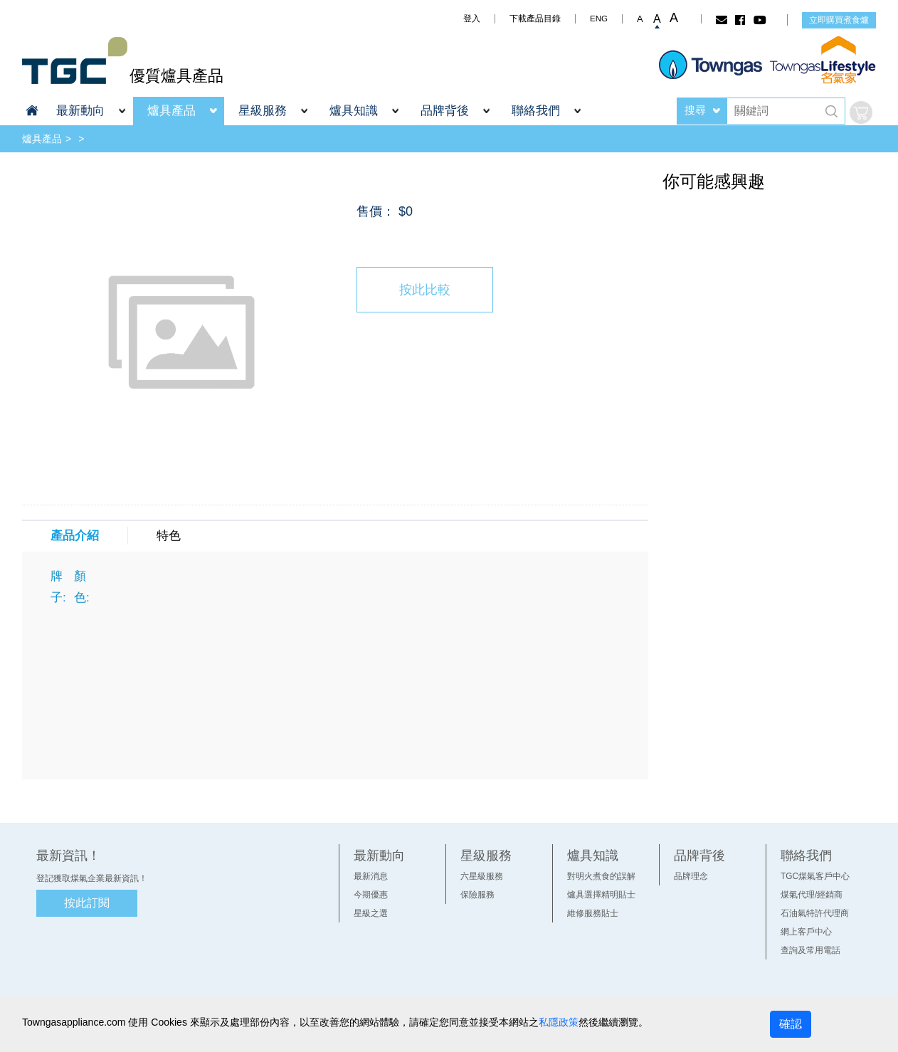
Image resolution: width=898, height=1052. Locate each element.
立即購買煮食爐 (839, 20)
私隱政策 (559, 1022)
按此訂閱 (87, 903)
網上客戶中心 (806, 932)
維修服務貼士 (592, 913)
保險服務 (477, 895)
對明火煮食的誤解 (601, 876)
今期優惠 (371, 895)
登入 (471, 18)
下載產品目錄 (535, 18)
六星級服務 (481, 876)
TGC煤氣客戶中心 (815, 876)
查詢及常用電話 (810, 950)
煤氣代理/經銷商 (811, 895)
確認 (790, 1024)
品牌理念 (691, 876)
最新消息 (371, 876)
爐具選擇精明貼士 (601, 895)
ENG (599, 18)
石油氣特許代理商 (815, 913)
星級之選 (371, 913)
